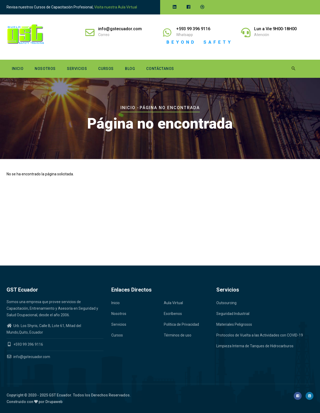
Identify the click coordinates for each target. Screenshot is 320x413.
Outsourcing (226, 303)
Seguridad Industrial (232, 314)
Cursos (106, 69)
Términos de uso (177, 335)
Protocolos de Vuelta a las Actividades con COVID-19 (259, 335)
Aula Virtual (173, 303)
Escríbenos (173, 314)
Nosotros (45, 69)
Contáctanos (160, 69)
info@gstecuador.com (28, 357)
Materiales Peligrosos (234, 324)
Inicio (18, 69)
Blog (130, 69)
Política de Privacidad (181, 324)
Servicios (77, 69)
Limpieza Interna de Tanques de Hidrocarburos (254, 346)
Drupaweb (53, 402)
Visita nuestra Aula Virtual (115, 7)
